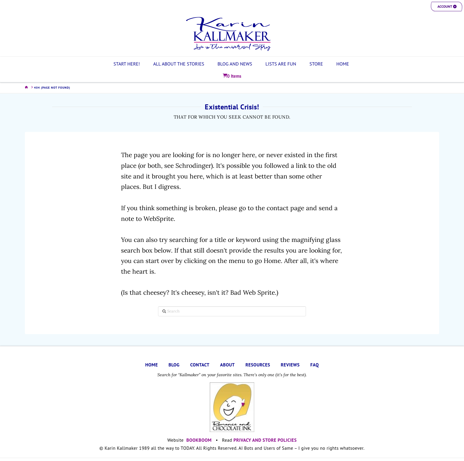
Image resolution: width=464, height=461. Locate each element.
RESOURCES (257, 365)
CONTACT (200, 365)
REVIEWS (290, 365)
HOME (151, 365)
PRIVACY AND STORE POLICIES (265, 440)
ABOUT (227, 365)
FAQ (314, 365)
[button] (446, 6)
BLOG (173, 365)
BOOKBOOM (199, 440)
